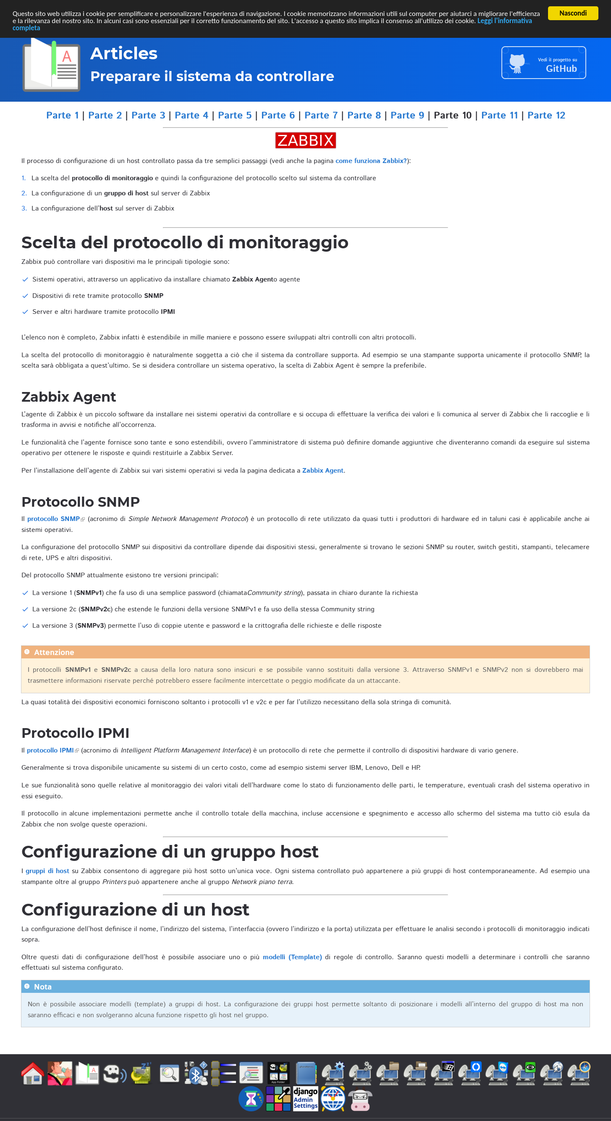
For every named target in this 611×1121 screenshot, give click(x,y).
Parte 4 (191, 116)
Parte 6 (278, 116)
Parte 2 (105, 116)
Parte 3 (148, 116)
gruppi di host (47, 871)
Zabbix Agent (323, 471)
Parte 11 (499, 116)
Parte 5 (235, 116)
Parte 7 (321, 116)
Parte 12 (546, 116)
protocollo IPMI (50, 750)
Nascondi (573, 13)
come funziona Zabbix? (371, 161)
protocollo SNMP (53, 519)
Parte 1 (62, 116)
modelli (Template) (292, 957)
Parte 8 (364, 116)
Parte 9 (407, 116)
